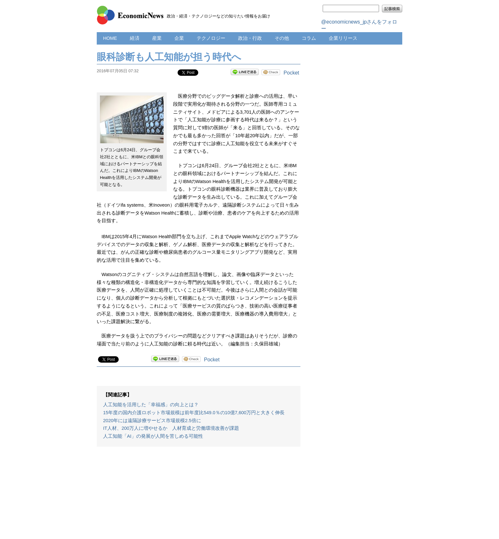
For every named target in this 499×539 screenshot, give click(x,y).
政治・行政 (250, 38)
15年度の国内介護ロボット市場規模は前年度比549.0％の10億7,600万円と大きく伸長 (194, 412)
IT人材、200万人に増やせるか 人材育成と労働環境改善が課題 (171, 428)
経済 (134, 38)
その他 (282, 38)
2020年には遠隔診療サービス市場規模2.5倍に (152, 420)
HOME (110, 38)
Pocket (291, 72)
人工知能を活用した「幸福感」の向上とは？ (151, 404)
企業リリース (343, 38)
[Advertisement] (198, 496)
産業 (157, 38)
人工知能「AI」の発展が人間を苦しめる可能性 (153, 436)
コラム (309, 38)
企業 (179, 38)
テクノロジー (211, 38)
